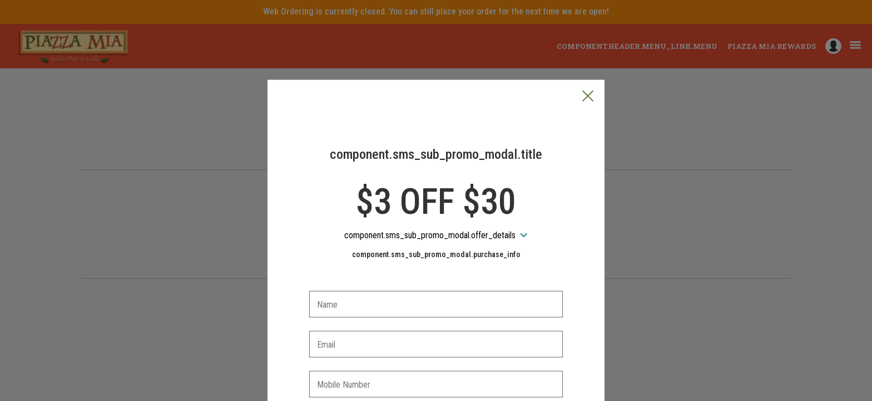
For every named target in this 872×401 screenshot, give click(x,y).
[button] (587, 45)
